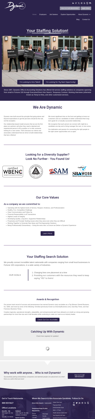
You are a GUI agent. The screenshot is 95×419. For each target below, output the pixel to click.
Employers (43, 14)
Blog (77, 19)
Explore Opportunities (68, 14)
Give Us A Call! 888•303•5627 (70, 8)
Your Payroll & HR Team (59, 400)
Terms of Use (60, 417)
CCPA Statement (79, 417)
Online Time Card (57, 387)
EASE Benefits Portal (58, 392)
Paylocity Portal (57, 389)
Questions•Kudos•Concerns (60, 402)
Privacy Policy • (69, 417)
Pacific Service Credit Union (60, 397)
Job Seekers (53, 14)
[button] (79, 360)
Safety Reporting (57, 407)
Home (34, 14)
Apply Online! (86, 8)
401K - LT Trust (57, 394)
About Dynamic (83, 14)
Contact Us (86, 19)
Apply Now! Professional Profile (61, 405)
